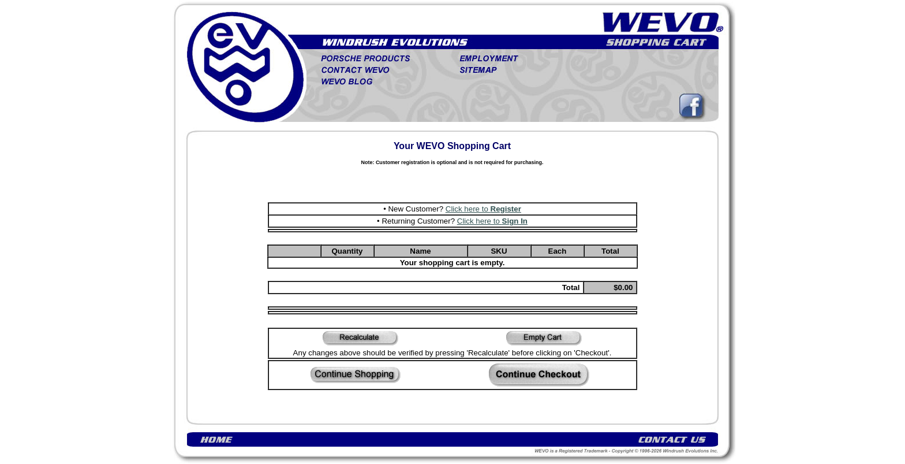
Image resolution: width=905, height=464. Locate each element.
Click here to (483, 209)
